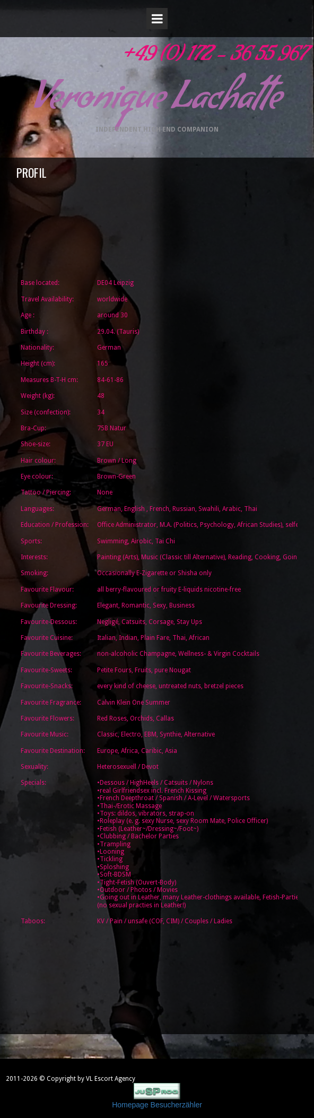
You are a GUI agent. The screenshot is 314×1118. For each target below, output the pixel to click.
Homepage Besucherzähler (157, 1104)
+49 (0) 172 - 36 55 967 (214, 57)
